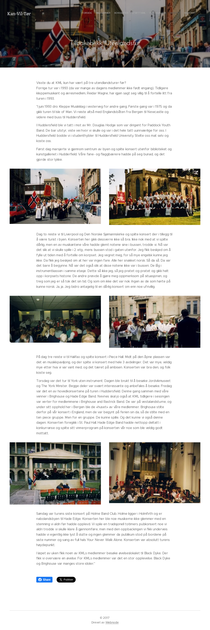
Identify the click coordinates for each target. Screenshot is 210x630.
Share (44, 579)
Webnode (112, 622)
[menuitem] (170, 13)
